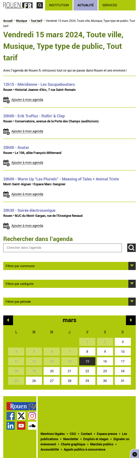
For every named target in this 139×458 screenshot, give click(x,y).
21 (69, 371)
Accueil (7, 21)
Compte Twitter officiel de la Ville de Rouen (21, 416)
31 (123, 381)
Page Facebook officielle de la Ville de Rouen (11, 416)
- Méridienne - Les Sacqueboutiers (39, 84)
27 (52, 381)
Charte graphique (73, 444)
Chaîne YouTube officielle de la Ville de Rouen (21, 426)
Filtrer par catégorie (20, 283)
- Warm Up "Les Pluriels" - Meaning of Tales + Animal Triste (61, 179)
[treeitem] (59, 5)
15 (87, 361)
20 (52, 371)
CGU (73, 434)
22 (87, 371)
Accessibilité (50, 449)
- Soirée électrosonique (29, 210)
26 (34, 381)
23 (105, 371)
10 (123, 351)
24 (123, 371)
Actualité (85, 5)
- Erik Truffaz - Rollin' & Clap (34, 115)
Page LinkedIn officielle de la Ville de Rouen (11, 426)
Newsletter (70, 439)
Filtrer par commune (20, 266)
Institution (59, 5)
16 (105, 361)
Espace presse (107, 434)
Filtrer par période (18, 301)
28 (69, 381)
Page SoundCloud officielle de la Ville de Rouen (32, 426)
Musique (21, 21)
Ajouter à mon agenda (27, 99)
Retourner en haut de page (134, 453)
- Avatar (16, 147)
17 (123, 361)
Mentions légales (53, 434)
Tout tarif (36, 21)
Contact (86, 434)
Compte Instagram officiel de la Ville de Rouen (32, 416)
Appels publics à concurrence (84, 449)
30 (105, 381)
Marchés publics (101, 444)
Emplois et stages (95, 439)
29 (87, 381)
